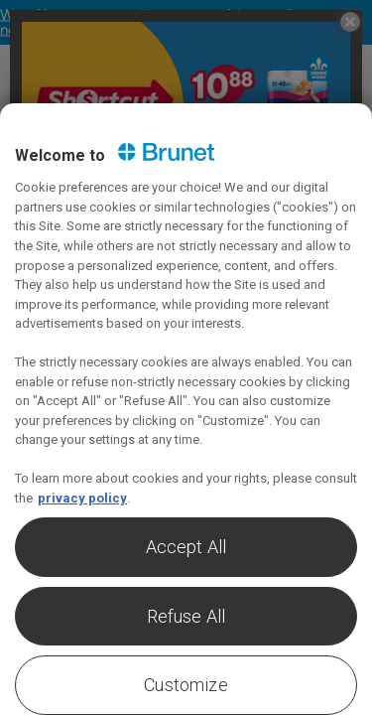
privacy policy (82, 498)
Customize (186, 684)
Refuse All (186, 616)
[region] (186, 409)
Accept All (186, 546)
